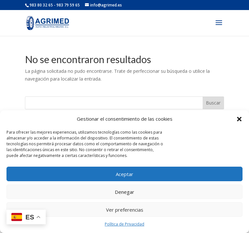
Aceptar (124, 174)
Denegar (124, 192)
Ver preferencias (124, 209)
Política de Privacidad (124, 224)
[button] (239, 119)
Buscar (213, 103)
